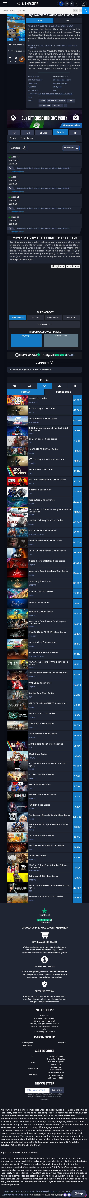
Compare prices (17, 171)
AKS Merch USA (56, 1075)
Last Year (36, 317)
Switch (70, 94)
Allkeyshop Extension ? (44, 1031)
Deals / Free (56, 1067)
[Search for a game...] (44, 10)
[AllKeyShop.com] (27, 4)
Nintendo (33, 1074)
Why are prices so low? (44, 1021)
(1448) (56, 355)
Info (40, 20)
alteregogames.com (62, 80)
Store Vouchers (56, 1056)
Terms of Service (13, 1191)
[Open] (5, 4)
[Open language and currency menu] (67, 4)
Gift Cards (56, 1064)
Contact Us (67, 1191)
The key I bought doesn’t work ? (44, 1023)
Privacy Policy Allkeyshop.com (41, 1191)
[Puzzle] (71, 102)
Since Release (18, 317)
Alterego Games (60, 83)
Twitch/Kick (27, 1042)
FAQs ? (44, 1029)
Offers (13, 138)
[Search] (85, 10)
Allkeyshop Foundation (15, 1194)
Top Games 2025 (56, 1072)
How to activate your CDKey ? (44, 1026)
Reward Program (56, 1061)
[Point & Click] (45, 106)
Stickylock (57, 87)
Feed (67, 20)
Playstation (33, 1068)
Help (79, 1193)
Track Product (44, 324)
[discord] (69, 1194)
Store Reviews (56, 1069)
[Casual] (62, 102)
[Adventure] (52, 102)
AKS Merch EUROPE (56, 1078)
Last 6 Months (53, 317)
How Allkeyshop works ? (44, 1018)
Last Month (71, 317)
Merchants (27, 1045)
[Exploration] (57, 106)
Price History (27, 138)
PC (40, 94)
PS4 (43, 94)
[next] (22, 39)
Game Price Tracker (56, 1059)
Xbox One (50, 94)
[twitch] (65, 1194)
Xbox (55, 90)
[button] (84, 4)
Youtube (62, 1042)
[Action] (42, 102)
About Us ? (44, 1015)
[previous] (10, 39)
